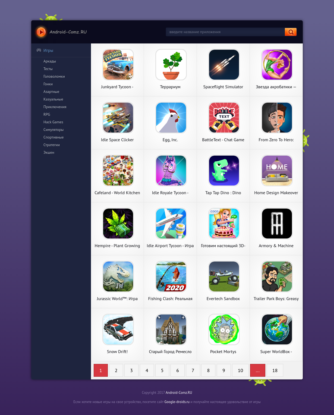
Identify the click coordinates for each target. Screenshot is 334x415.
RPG (46, 114)
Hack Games (53, 122)
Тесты (48, 68)
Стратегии (51, 144)
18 (275, 370)
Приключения (55, 106)
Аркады (49, 61)
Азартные (51, 91)
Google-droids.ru (177, 402)
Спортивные (53, 137)
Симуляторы (53, 129)
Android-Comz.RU (179, 392)
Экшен (48, 152)
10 (240, 370)
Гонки (48, 83)
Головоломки (54, 76)
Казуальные (53, 99)
